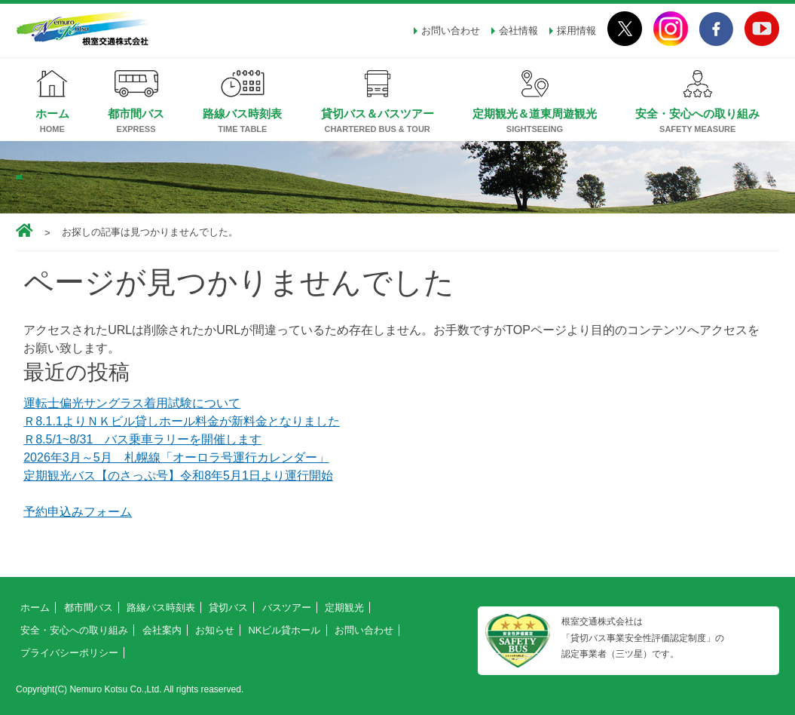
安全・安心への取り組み (697, 113)
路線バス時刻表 (242, 113)
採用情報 (576, 30)
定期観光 (344, 607)
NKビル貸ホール (284, 630)
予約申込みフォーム (77, 511)
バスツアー (286, 607)
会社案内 (162, 630)
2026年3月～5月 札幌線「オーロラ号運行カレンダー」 (176, 457)
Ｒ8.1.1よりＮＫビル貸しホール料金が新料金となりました (181, 421)
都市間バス (136, 113)
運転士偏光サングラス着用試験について (131, 403)
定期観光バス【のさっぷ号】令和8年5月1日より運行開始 (178, 475)
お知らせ (214, 630)
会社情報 (518, 30)
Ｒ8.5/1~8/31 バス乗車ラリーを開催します (142, 439)
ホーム (52, 113)
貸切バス (228, 607)
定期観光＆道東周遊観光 (534, 113)
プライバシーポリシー (69, 652)
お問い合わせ (450, 30)
